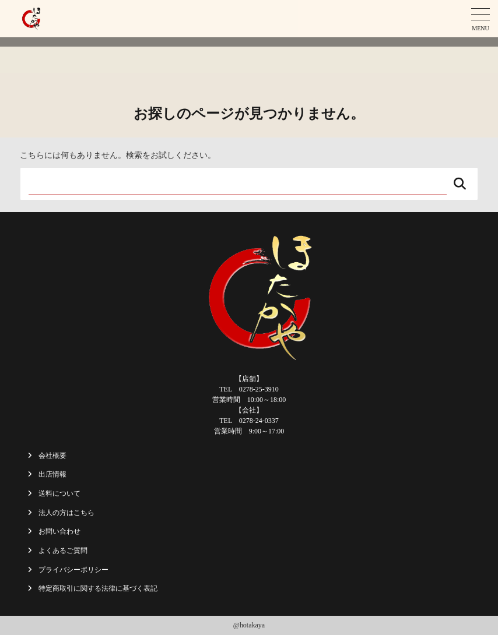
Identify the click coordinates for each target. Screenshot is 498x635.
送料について (59, 493)
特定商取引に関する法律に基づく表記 (97, 588)
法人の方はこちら (66, 513)
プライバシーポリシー (73, 570)
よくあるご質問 (62, 550)
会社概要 (52, 455)
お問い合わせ (59, 531)
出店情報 (52, 474)
